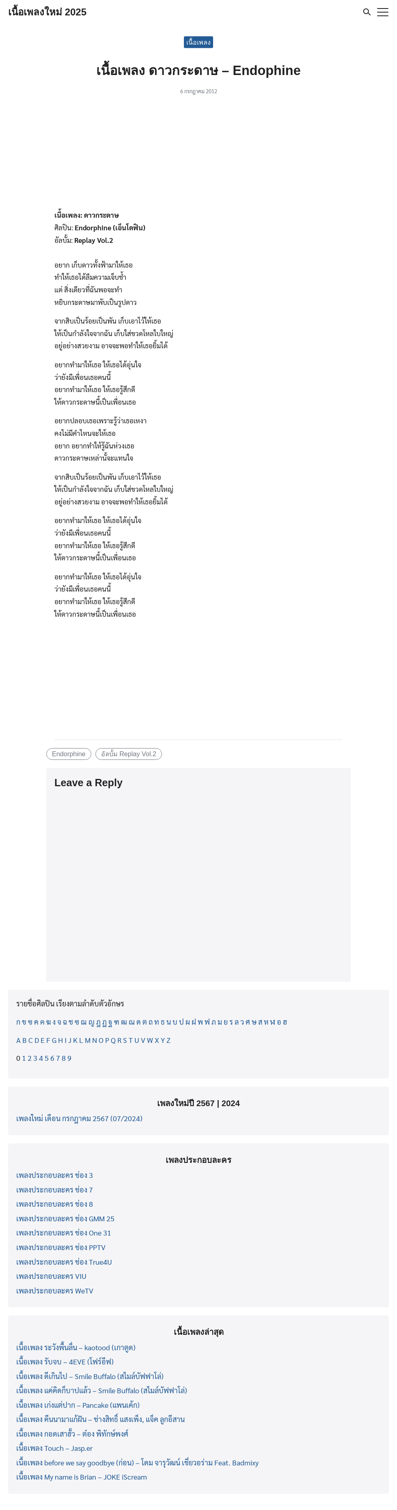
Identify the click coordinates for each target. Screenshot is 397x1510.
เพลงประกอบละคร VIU (51, 1275)
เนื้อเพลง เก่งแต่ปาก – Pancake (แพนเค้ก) (78, 1404)
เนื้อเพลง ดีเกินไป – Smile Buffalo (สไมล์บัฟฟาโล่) (90, 1376)
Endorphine (69, 753)
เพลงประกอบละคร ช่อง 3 (54, 1175)
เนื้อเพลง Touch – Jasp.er (54, 1447)
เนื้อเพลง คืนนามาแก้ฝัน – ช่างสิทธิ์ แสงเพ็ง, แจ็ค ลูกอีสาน (100, 1419)
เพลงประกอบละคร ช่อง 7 (54, 1189)
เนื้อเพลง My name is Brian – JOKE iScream (81, 1476)
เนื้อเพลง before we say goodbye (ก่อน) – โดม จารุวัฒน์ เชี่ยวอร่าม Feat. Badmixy (137, 1462)
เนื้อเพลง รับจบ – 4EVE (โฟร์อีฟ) (65, 1361)
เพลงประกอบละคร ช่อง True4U (64, 1261)
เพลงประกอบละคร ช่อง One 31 (63, 1232)
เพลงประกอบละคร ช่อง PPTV (61, 1247)
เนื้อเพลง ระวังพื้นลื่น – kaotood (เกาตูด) (76, 1347)
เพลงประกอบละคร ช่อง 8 (54, 1203)
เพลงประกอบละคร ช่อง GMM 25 (65, 1218)
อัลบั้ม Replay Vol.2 (128, 753)
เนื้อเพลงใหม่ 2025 (47, 11)
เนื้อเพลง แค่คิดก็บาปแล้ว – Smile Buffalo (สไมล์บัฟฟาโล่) (101, 1390)
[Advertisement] (198, 155)
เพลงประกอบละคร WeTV (54, 1290)
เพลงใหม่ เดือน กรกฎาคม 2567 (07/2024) (79, 1118)
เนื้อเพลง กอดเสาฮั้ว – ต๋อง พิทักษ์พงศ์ (72, 1433)
